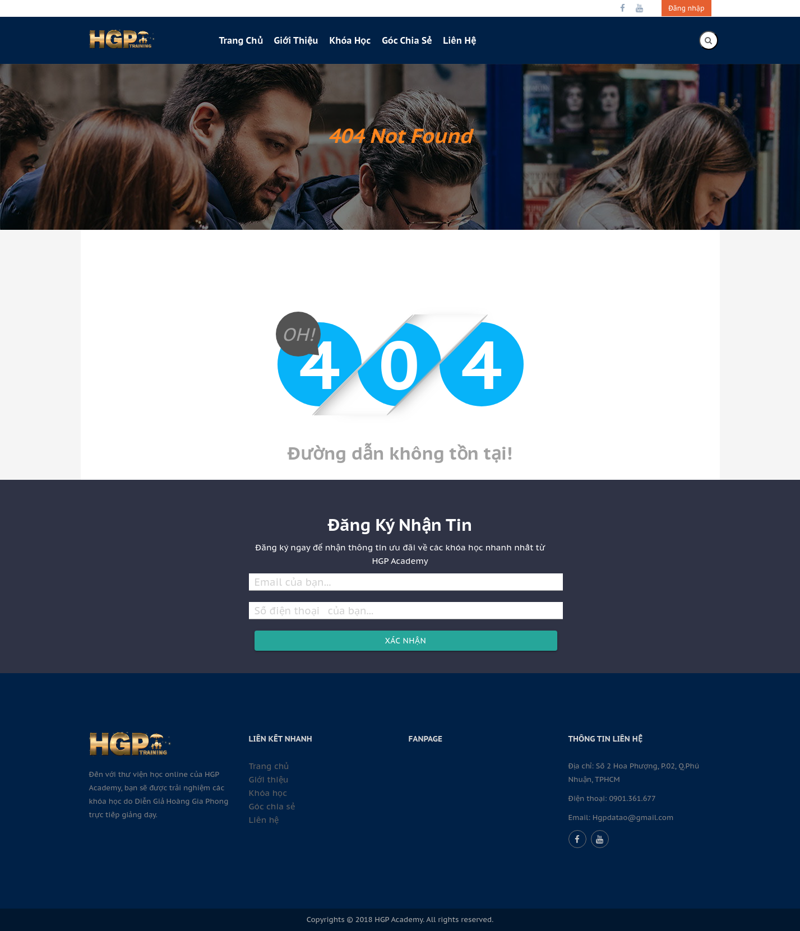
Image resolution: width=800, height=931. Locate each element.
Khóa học (350, 40)
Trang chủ (241, 40)
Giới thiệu (296, 40)
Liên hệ (459, 40)
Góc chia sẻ (407, 40)
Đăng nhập (686, 8)
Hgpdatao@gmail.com (633, 817)
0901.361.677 (632, 798)
